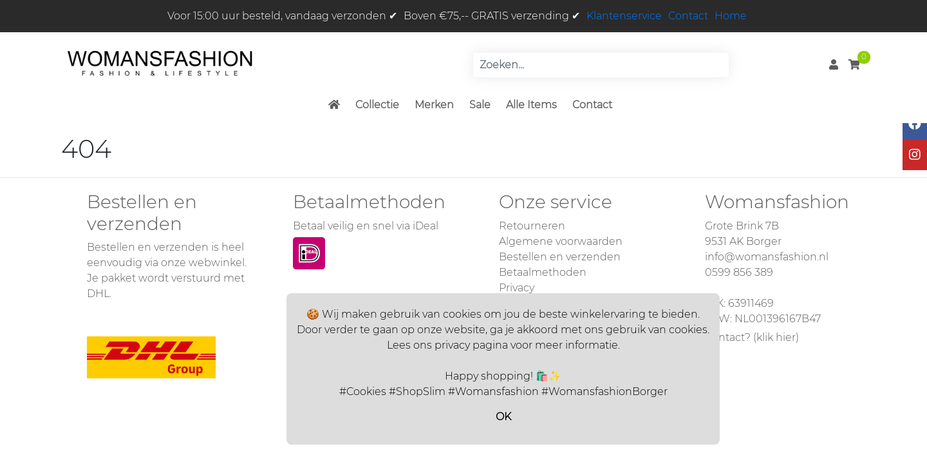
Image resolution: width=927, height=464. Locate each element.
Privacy (516, 288)
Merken (434, 105)
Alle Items (531, 105)
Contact (688, 16)
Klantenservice (624, 16)
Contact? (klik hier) (752, 337)
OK (503, 417)
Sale (480, 105)
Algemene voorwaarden (561, 241)
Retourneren (532, 226)
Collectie (377, 105)
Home (731, 16)
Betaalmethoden (542, 272)
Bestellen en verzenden (560, 257)
